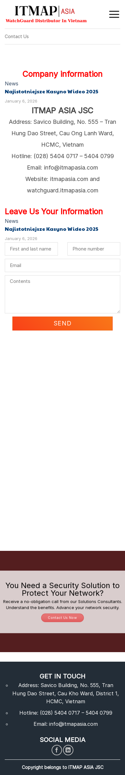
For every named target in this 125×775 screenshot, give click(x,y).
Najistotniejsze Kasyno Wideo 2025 (51, 91)
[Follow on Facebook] (57, 750)
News (11, 83)
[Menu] (114, 14)
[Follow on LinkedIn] (68, 750)
